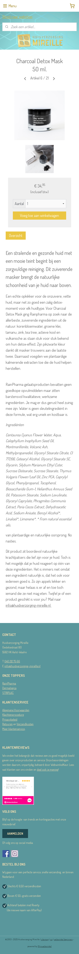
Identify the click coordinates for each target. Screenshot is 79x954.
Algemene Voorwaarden (15, 710)
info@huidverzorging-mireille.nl (28, 605)
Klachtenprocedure (13, 714)
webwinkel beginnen (63, 939)
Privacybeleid (9, 719)
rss (51, 939)
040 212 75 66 (12, 661)
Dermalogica (9, 688)
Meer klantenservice (13, 729)
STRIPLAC (8, 693)
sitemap (44, 939)
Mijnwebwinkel (45, 946)
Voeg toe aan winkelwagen (39, 215)
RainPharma (9, 683)
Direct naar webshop (17, 16)
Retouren (7, 724)
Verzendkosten (25, 724)
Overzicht (15, 235)
